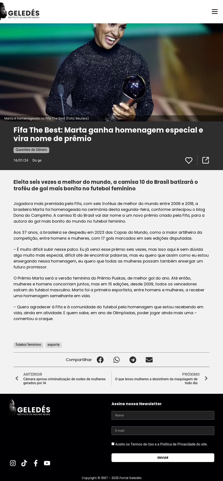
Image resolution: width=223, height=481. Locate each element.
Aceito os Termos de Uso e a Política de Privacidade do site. (161, 444)
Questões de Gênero (31, 150)
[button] (100, 360)
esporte (53, 345)
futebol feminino (28, 345)
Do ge (36, 160)
